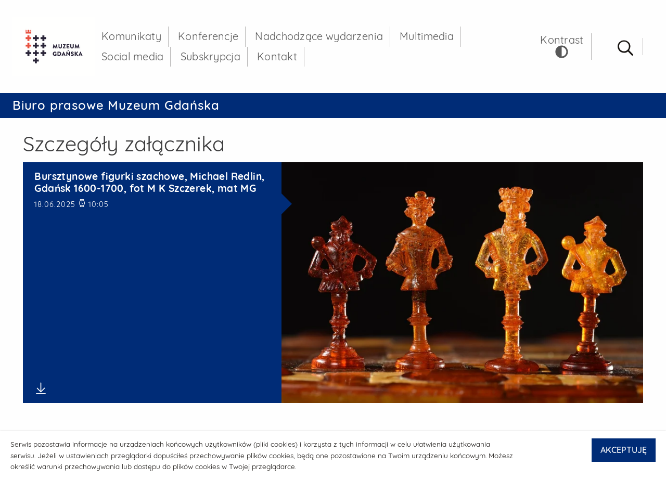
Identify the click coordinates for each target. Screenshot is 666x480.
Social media (132, 56)
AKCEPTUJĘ (623, 450)
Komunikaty (131, 36)
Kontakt (277, 56)
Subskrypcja (210, 56)
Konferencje (208, 36)
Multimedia (427, 36)
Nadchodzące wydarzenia (319, 36)
